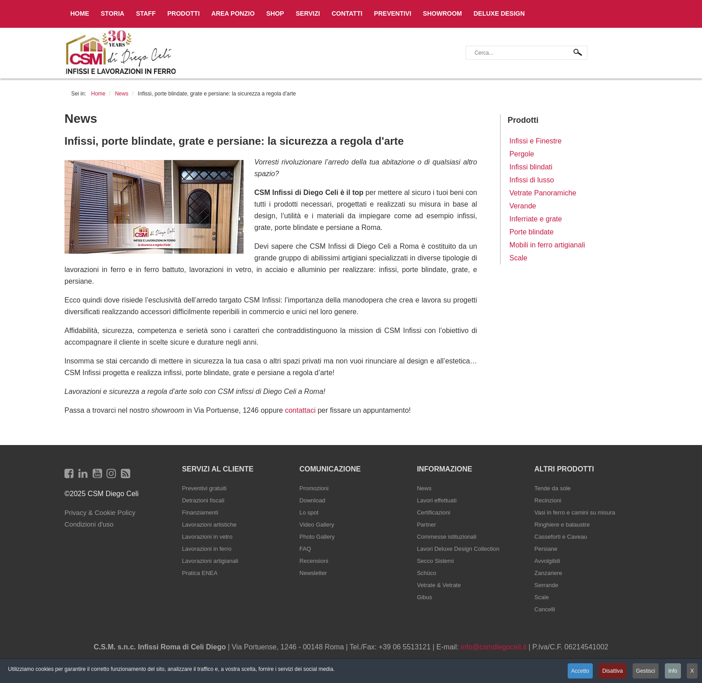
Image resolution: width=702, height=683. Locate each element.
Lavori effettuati (437, 500)
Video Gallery (317, 524)
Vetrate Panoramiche (542, 193)
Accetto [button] (580, 671)
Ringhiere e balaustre (562, 524)
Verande (522, 206)
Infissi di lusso (531, 180)
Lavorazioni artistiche (209, 524)
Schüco (426, 573)
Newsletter (313, 573)
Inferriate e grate (535, 219)
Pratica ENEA (199, 573)
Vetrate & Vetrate (439, 585)
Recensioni (314, 561)
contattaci (300, 410)
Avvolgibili (548, 561)
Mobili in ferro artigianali (547, 245)
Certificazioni (433, 512)
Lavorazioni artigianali (210, 561)
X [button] (692, 671)
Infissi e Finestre (535, 141)
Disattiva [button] (612, 671)
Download (312, 500)
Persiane (546, 548)
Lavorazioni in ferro (206, 548)
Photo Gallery (317, 536)
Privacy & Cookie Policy (99, 512)
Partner (426, 524)
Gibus (424, 597)
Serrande (546, 585)
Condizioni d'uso (89, 524)
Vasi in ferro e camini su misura (575, 512)
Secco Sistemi (435, 561)
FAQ (305, 548)
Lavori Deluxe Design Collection (458, 548)
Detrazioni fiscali (203, 500)
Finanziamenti (200, 512)
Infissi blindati (530, 167)
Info (672, 671)
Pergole (521, 154)
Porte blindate (531, 232)
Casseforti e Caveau (561, 536)
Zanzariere (548, 573)
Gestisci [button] (645, 671)
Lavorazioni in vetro (207, 536)
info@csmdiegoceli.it (493, 647)
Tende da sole (553, 488)
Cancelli (545, 609)
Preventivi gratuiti (204, 488)
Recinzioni (548, 500)
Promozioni (314, 488)
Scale (518, 258)
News (424, 488)
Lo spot (309, 512)
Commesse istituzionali (446, 536)
